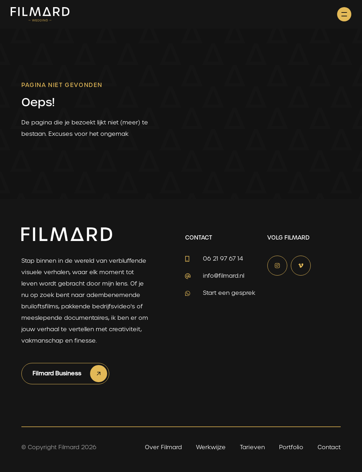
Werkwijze (211, 447)
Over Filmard (163, 447)
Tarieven (252, 447)
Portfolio (291, 447)
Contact (329, 447)
